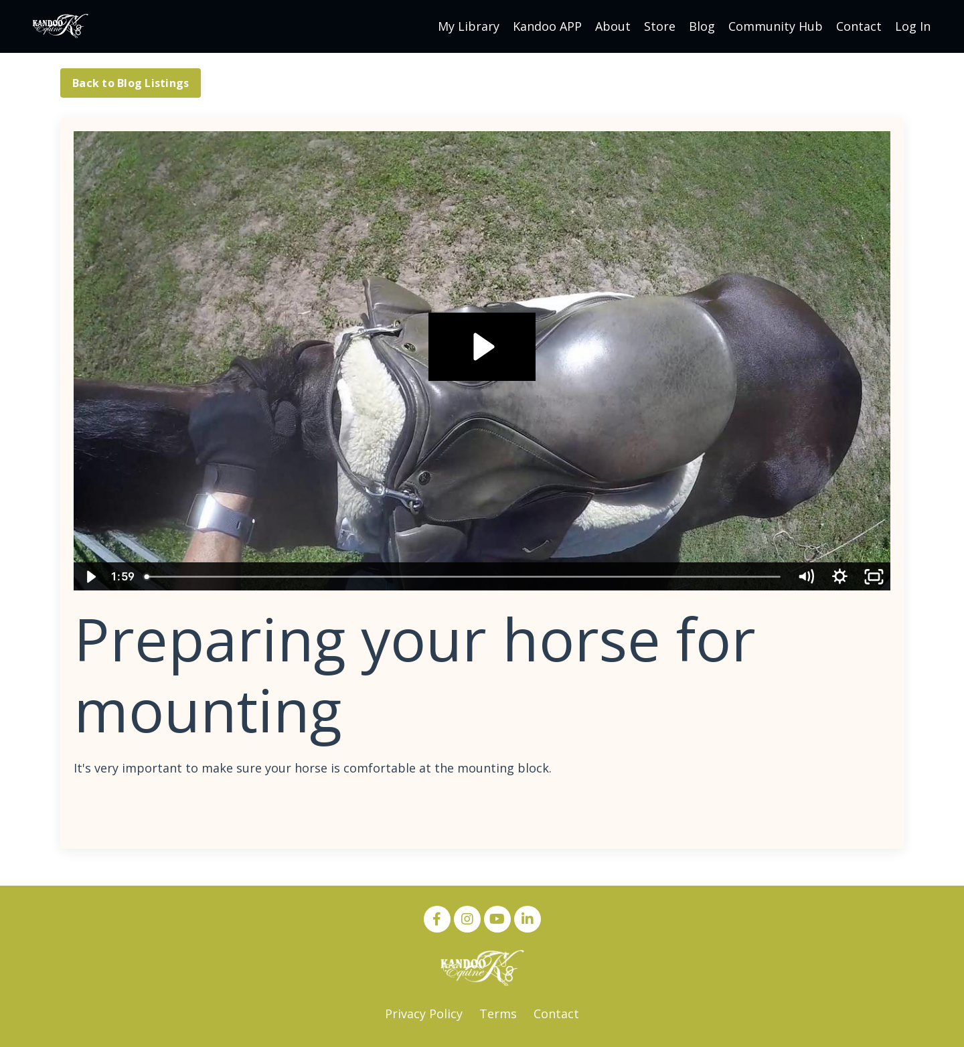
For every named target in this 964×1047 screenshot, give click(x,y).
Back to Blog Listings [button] (130, 83)
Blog (702, 26)
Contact (859, 26)
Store (659, 26)
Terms (498, 1013)
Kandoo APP (547, 26)
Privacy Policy (424, 1013)
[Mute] (806, 576)
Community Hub (775, 26)
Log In (913, 26)
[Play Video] (90, 576)
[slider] (464, 576)
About (613, 26)
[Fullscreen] (874, 576)
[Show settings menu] (840, 576)
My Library (468, 26)
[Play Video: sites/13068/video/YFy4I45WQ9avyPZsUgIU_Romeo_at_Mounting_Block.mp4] (481, 347)
